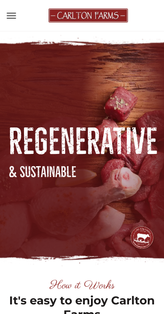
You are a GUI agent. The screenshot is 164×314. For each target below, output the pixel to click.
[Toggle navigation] (11, 16)
